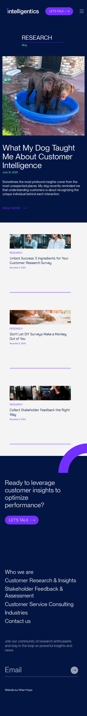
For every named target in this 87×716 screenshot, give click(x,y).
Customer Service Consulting (39, 605)
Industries (16, 614)
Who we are (19, 573)
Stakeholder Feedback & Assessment (34, 593)
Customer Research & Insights (40, 581)
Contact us (18, 622)
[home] (22, 11)
